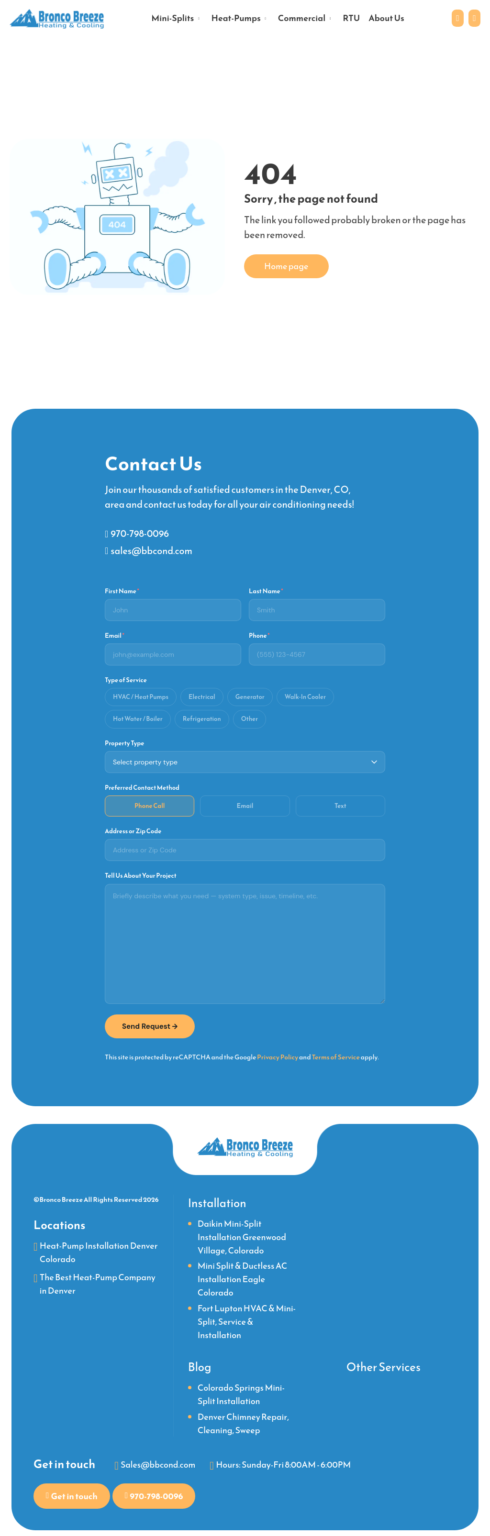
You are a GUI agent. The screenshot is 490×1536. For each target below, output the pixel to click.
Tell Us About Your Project (141, 875)
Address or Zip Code (133, 830)
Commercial (301, 18)
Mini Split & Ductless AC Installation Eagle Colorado (243, 1279)
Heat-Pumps (235, 18)
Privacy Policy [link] (277, 1056)
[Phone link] (474, 19)
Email (114, 634)
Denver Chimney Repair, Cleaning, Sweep (243, 1423)
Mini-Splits (172, 18)
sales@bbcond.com (152, 549)
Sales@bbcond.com (158, 1464)
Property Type (124, 742)
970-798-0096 (140, 532)
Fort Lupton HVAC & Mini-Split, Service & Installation (247, 1321)
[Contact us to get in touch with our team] (456, 19)
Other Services (383, 1366)
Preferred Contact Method (142, 786)
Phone (259, 634)
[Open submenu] (198, 18)
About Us (386, 18)
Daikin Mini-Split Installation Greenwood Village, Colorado (242, 1236)
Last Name (266, 590)
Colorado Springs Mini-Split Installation (241, 1394)
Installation (217, 1202)
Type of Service (126, 679)
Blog (200, 1366)
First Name (122, 590)
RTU (351, 18)
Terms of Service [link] (335, 1056)
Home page (286, 266)
